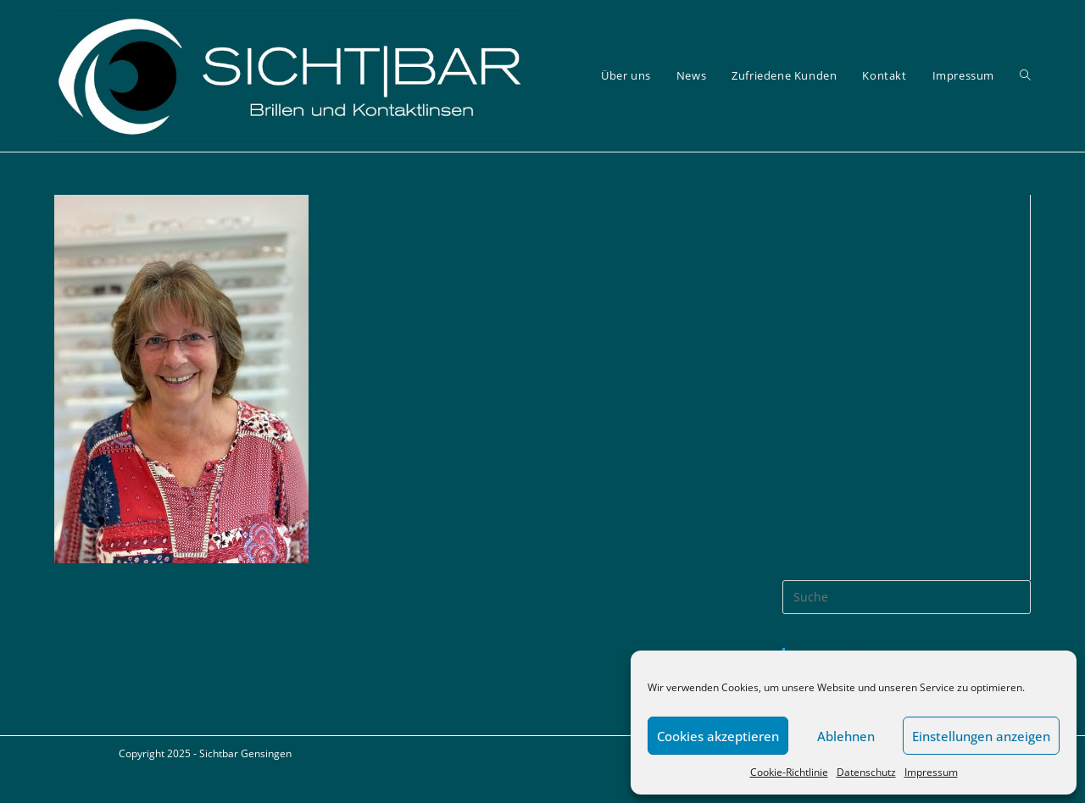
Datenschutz (866, 772)
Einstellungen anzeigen (981, 736)
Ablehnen (846, 736)
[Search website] (1025, 76)
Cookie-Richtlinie (789, 772)
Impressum (931, 772)
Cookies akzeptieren (718, 736)
